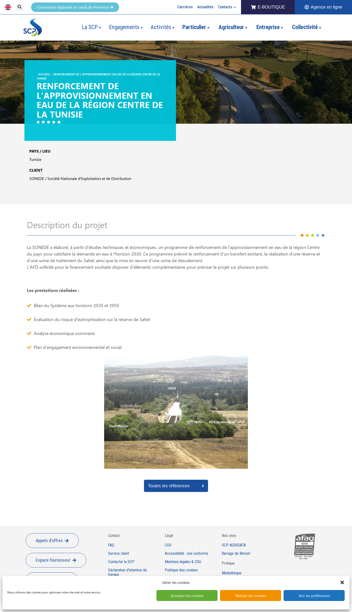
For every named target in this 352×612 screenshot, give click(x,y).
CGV (168, 545)
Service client (118, 553)
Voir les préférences (314, 595)
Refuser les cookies (250, 595)
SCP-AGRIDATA (234, 545)
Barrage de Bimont (236, 553)
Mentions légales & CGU (183, 562)
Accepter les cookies (187, 595)
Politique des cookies (181, 570)
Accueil (44, 74)
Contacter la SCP (121, 562)
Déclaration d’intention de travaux (127, 572)
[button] (342, 582)
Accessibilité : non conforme (186, 553)
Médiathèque (232, 573)
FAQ (111, 545)
